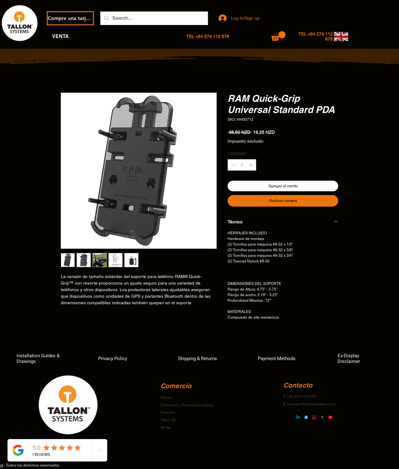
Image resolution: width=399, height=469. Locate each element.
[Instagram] (314, 417)
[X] (322, 417)
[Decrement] (232, 164)
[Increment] (251, 164)
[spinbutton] (242, 164)
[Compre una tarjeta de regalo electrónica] (70, 18)
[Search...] (153, 18)
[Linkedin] (298, 417)
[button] (278, 36)
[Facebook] (306, 417)
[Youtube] (330, 417)
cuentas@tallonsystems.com (311, 404)
